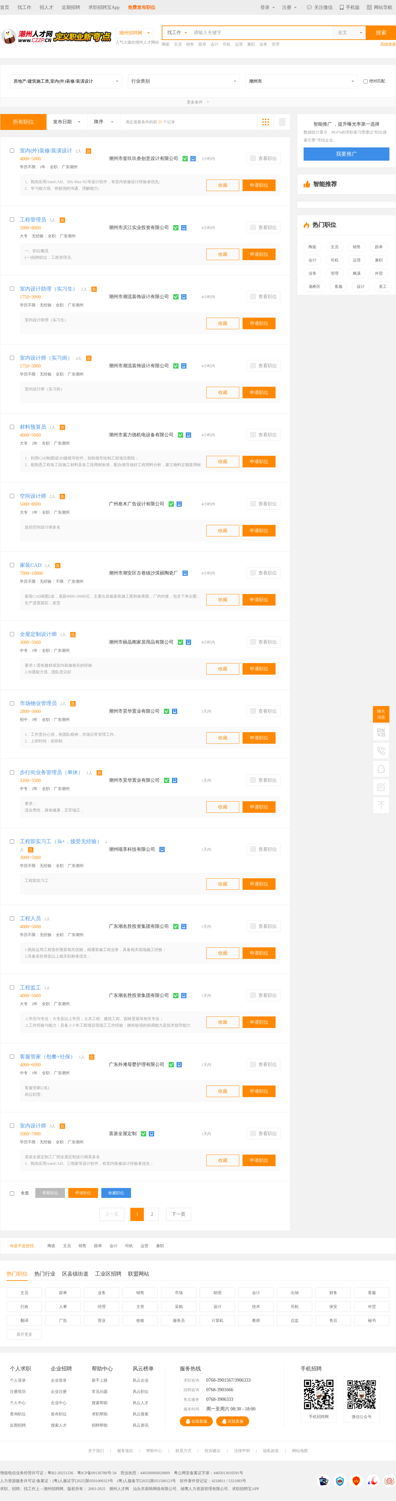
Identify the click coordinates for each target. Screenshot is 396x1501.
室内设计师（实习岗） (46, 358)
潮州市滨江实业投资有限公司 (139, 227)
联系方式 (183, 1450)
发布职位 (59, 1414)
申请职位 (259, 185)
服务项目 (125, 1450)
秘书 (372, 1320)
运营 (239, 44)
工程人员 (30, 918)
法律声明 (242, 1450)
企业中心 (59, 1403)
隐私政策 (271, 1450)
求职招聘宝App (103, 7)
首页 (4, 7)
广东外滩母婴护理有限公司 (136, 1064)
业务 (263, 44)
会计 (214, 44)
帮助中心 (154, 1450)
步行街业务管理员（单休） (51, 772)
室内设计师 (33, 1125)
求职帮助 (100, 1414)
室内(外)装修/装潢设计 (46, 150)
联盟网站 (138, 1274)
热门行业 (44, 1274)
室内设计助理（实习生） (49, 289)
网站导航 (379, 7)
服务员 (179, 1320)
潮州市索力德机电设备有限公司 (141, 434)
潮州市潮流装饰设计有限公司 (139, 296)
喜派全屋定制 (123, 1133)
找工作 (24, 7)
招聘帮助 (100, 1425)
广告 (63, 1320)
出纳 (295, 1292)
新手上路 (100, 1380)
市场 (179, 1292)
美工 (383, 286)
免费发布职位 (141, 7)
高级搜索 (388, 44)
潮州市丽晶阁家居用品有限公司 (141, 642)
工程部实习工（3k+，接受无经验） (61, 841)
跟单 (202, 44)
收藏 (222, 185)
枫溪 (357, 273)
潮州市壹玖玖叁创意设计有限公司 (143, 158)
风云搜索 (140, 1414)
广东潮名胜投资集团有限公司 (139, 926)
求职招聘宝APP (245, 1488)
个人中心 (18, 1403)
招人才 (46, 7)
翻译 (24, 1320)
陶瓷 (166, 44)
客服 (339, 286)
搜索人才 (59, 1425)
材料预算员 (33, 427)
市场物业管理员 (38, 703)
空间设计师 (33, 496)
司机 (227, 44)
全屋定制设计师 (38, 634)
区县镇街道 (75, 1274)
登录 (267, 7)
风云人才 (140, 1403)
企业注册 (59, 1391)
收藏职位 (116, 1193)
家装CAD (31, 565)
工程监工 (30, 987)
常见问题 (100, 1391)
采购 (179, 1306)
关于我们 (96, 1450)
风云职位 (140, 1391)
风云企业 (140, 1380)
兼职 (251, 44)
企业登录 (59, 1380)
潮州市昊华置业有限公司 (134, 711)
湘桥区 (314, 286)
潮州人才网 (119, 1488)
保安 (333, 1306)
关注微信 (320, 7)
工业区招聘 (108, 1274)
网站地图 (300, 1450)
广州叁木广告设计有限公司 (136, 503)
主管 (140, 1306)
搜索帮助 (100, 1403)
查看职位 (263, 158)
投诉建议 (212, 1450)
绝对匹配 (374, 81)
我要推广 (346, 154)
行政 (24, 1306)
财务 (333, 1292)
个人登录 (18, 1380)
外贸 (379, 273)
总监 (295, 1320)
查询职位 (18, 1414)
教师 (256, 1320)
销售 (190, 44)
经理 (102, 1306)
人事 (63, 1306)
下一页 (178, 1214)
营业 (102, 1320)
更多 (24, 1334)
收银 (140, 1320)
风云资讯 (140, 1425)
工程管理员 (33, 219)
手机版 (350, 7)
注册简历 (18, 1391)
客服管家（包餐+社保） (48, 1056)
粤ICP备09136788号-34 (96, 1473)
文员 (178, 44)
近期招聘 (71, 7)
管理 (276, 44)
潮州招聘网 (53, 1488)
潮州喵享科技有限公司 (132, 849)
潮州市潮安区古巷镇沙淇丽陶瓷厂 (143, 573)
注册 (289, 7)
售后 (333, 1320)
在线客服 (196, 1421)
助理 (217, 1292)
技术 (256, 1306)
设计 (361, 286)
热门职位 (17, 1276)
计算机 (217, 1320)
